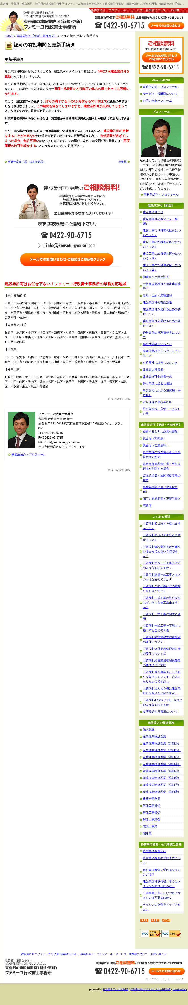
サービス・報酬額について (148, 10)
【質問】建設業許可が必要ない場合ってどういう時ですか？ (162, 551)
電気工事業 (150, 826)
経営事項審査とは (154, 851)
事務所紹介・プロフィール (108, 10)
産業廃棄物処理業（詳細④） (162, 764)
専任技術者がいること (157, 344)
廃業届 (122, 161)
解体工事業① (151, 805)
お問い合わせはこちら (139, 23)
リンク (179, 979)
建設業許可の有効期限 (157, 302)
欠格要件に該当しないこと (160, 362)
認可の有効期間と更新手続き (162, 498)
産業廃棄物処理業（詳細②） (162, 750)
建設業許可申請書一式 (157, 376)
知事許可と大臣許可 (156, 277)
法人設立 (148, 729)
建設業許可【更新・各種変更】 (37, 36)
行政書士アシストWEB (115, 989)
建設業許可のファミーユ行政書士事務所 (45, 20)
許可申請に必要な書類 (157, 383)
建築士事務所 (151, 798)
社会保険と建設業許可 (157, 402)
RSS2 (155, 920)
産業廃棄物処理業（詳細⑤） (162, 771)
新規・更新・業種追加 (157, 295)
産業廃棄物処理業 (154, 736)
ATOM (166, 920)
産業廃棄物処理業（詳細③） (162, 757)
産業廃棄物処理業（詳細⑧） (162, 791)
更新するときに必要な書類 (160, 431)
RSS (144, 920)
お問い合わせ (159, 954)
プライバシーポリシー (159, 979)
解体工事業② (151, 812)
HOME (175, 10)
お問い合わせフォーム (157, 100)
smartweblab (180, 989)
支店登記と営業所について (160, 711)
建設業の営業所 (153, 369)
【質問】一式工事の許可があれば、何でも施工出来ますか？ (162, 602)
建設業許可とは (153, 212)
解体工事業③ (151, 819)
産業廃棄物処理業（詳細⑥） (162, 778)
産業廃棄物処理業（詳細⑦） (162, 785)
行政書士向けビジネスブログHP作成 (150, 989)
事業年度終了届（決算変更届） (27, 161)
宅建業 (147, 833)
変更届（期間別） (154, 438)
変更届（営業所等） (156, 445)
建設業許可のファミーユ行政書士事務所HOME (49, 954)
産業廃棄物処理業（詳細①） (162, 743)
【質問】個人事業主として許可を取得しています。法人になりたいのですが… (162, 676)
